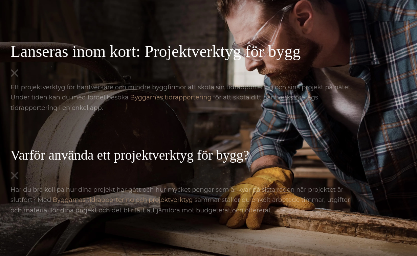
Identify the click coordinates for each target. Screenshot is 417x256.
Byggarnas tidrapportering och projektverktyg (123, 200)
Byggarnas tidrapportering (171, 97)
